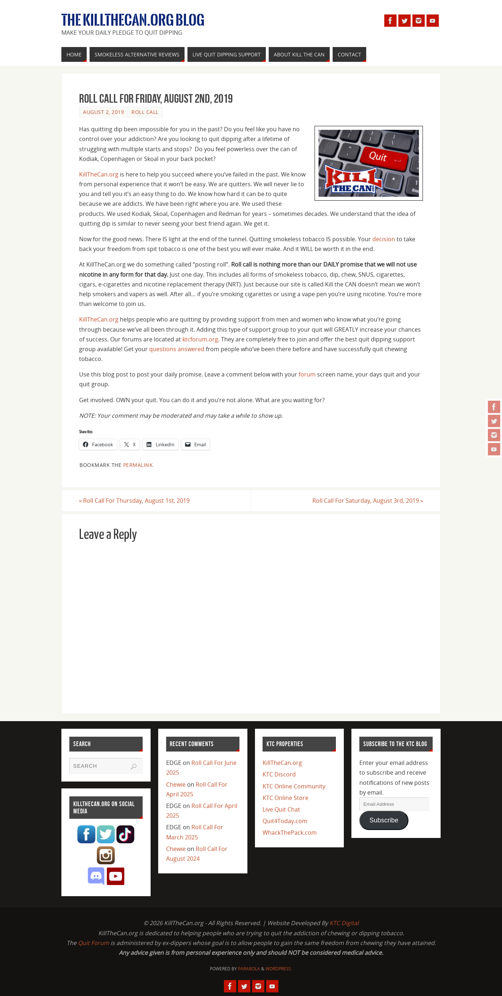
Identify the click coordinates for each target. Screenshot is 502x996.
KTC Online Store (285, 798)
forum (307, 374)
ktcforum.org (200, 339)
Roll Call (145, 111)
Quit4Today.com (285, 821)
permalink (138, 464)
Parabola (249, 969)
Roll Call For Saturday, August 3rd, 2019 (367, 501)
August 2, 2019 (103, 111)
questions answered (176, 349)
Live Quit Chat (281, 809)
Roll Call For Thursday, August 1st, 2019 (134, 501)
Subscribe (383, 820)
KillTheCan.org (98, 174)
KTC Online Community (294, 786)
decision (383, 239)
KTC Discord (279, 775)
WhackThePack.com (290, 833)
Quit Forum (93, 943)
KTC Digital (344, 923)
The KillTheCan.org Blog (132, 20)
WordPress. (278, 969)
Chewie (176, 784)
